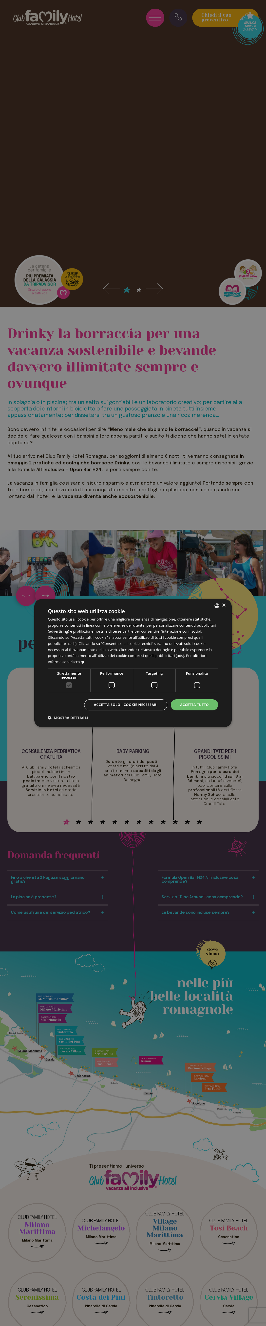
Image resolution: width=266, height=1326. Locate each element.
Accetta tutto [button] (194, 704)
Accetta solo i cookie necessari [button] (126, 704)
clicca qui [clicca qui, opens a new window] (78, 661)
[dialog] (133, 663)
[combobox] (216, 605)
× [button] (224, 605)
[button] (68, 717)
